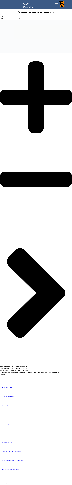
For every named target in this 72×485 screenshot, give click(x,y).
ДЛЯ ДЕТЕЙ (26, 9)
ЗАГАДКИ (25, 4)
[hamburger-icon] (56, 2)
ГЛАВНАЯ (26, 3)
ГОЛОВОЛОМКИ (28, 6)
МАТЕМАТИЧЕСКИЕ (29, 7)
